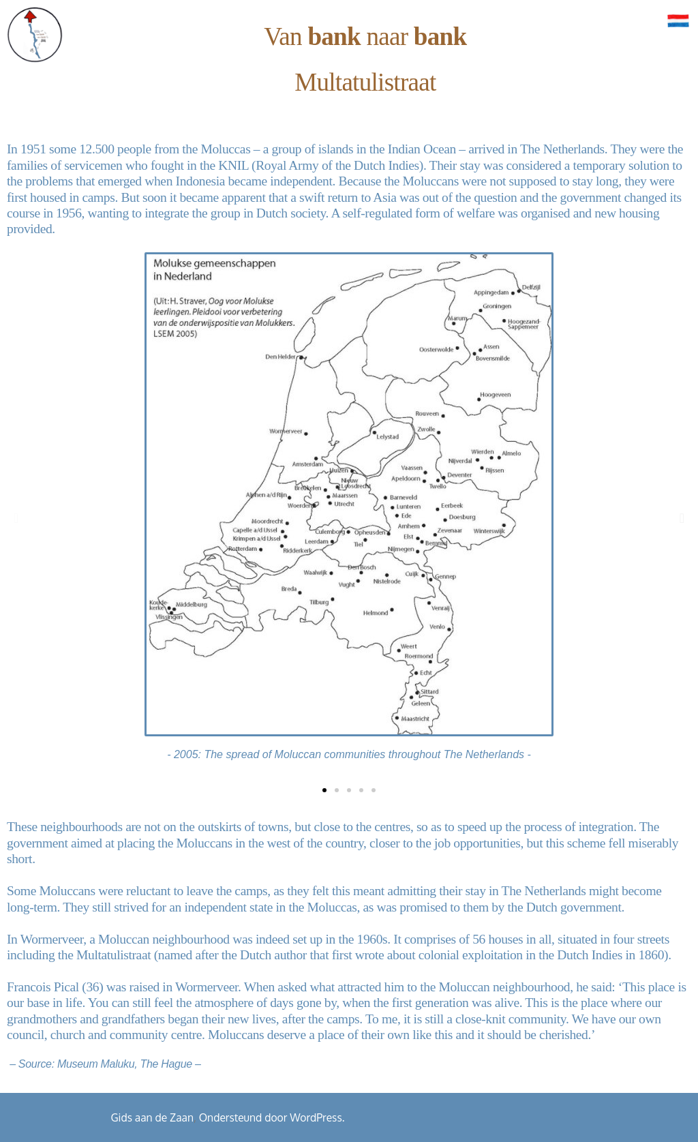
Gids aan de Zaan (152, 1117)
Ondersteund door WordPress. (272, 1117)
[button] (16, 518)
